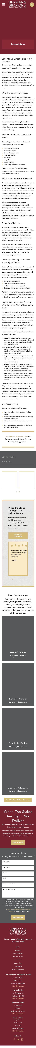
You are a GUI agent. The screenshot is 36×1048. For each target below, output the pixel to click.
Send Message (18, 917)
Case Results (18, 960)
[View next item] (19, 492)
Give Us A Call (18, 842)
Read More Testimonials (18, 535)
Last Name (6, 867)
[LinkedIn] (18, 1039)
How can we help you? (9, 889)
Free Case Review (18, 969)
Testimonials (18, 966)
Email (4, 878)
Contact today (16, 437)
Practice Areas (18, 957)
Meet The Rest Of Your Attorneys (18, 800)
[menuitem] (18, 462)
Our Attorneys (18, 953)
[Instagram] (22, 1039)
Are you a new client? (9, 884)
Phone (4, 873)
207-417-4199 (18, 941)
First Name (6, 861)
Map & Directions (18, 986)
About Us (18, 950)
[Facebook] (14, 1039)
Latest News (18, 963)
